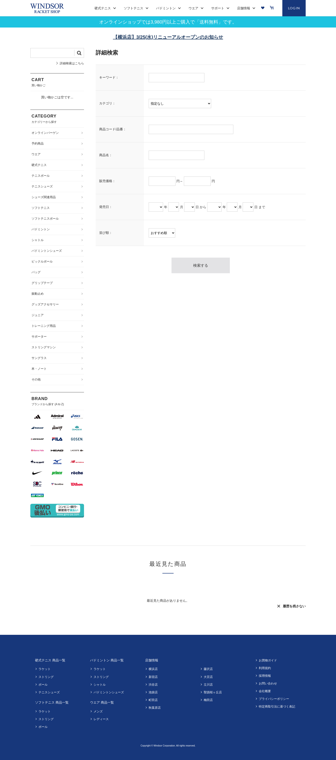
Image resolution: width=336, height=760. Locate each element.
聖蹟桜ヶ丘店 (213, 692)
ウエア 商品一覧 (102, 702)
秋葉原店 (155, 707)
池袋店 (153, 692)
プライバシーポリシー (274, 699)
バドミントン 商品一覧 (107, 660)
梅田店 (208, 700)
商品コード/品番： (112, 129)
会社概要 (265, 691)
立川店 (208, 684)
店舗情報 (151, 660)
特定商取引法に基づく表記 (277, 706)
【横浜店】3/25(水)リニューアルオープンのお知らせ (168, 37)
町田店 (153, 700)
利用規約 (265, 668)
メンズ (98, 711)
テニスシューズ (49, 692)
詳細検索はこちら (72, 63)
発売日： (105, 207)
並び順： (105, 233)
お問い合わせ (268, 683)
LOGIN (294, 8)
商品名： (105, 155)
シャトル (100, 684)
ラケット (44, 669)
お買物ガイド (268, 660)
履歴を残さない (294, 606)
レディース (101, 719)
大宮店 (208, 677)
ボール (43, 684)
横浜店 (153, 669)
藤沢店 (208, 669)
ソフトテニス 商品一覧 (52, 702)
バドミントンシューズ (109, 692)
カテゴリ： (107, 103)
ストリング (46, 677)
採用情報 (265, 675)
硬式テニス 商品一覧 (50, 660)
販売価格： (107, 181)
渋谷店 (153, 684)
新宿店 (153, 677)
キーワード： (109, 77)
